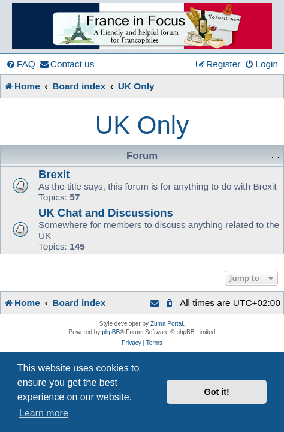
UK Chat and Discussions (105, 212)
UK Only (142, 125)
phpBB (111, 332)
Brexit (54, 174)
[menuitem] (20, 64)
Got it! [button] (216, 392)
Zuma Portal (166, 323)
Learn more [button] (43, 413)
